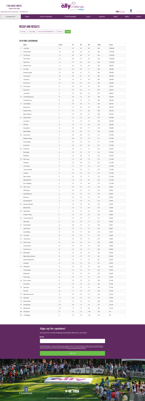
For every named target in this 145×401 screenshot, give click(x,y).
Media (127, 17)
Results (68, 31)
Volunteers (102, 17)
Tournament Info (10, 17)
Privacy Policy (80, 398)
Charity (115, 17)
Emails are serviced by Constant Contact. (76, 348)
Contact (138, 17)
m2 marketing (94, 398)
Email (42, 337)
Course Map (32, 31)
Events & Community (46, 17)
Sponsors (59, 31)
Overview (23, 31)
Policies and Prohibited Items (46, 31)
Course (88, 17)
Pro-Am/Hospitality (70, 17)
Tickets (27, 17)
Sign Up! (72, 353)
